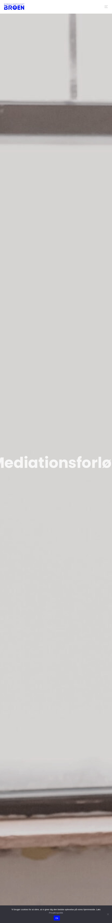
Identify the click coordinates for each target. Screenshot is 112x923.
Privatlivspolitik (56, 913)
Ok (56, 918)
